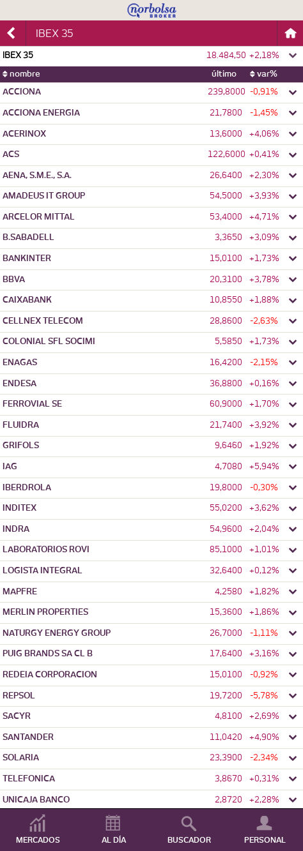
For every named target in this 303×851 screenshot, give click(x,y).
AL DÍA (114, 840)
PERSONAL (265, 840)
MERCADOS (38, 840)
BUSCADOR (189, 840)
